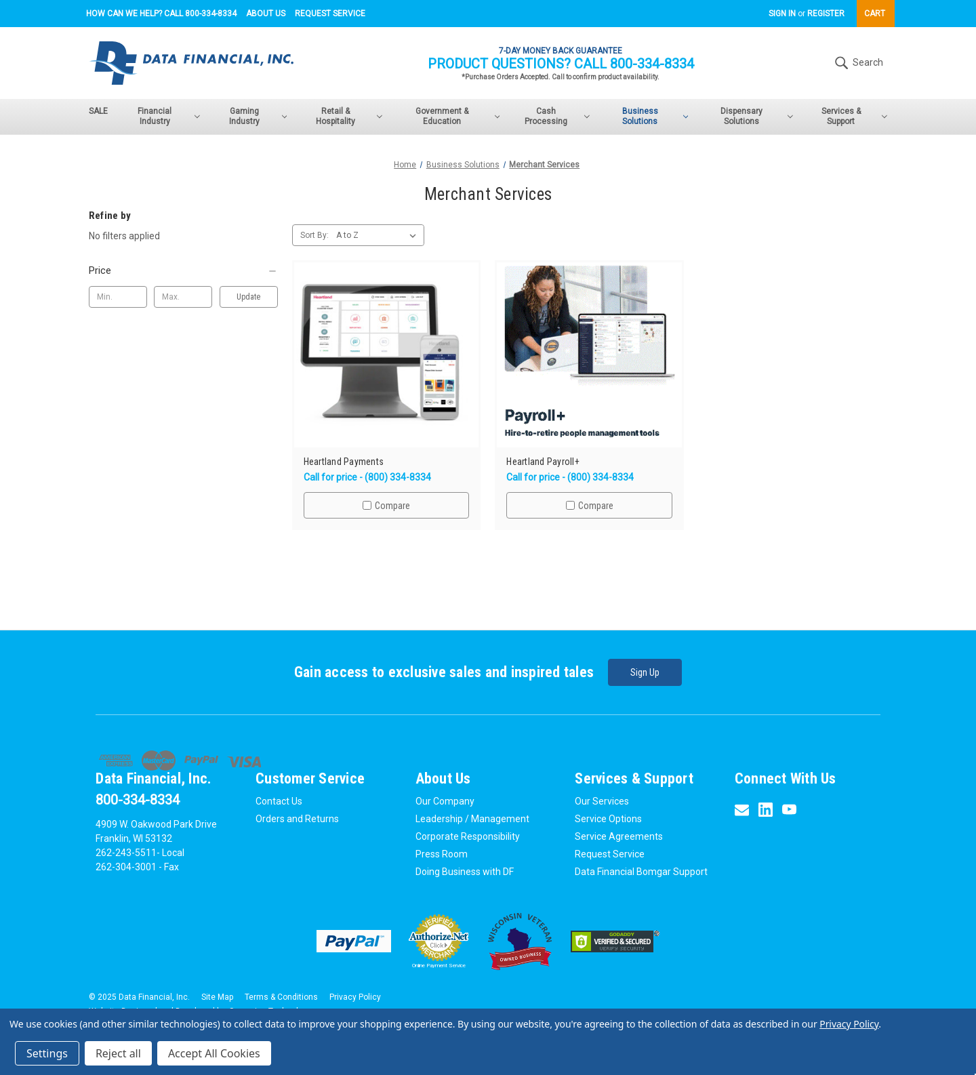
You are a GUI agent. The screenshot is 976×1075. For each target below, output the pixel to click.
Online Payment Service (439, 965)
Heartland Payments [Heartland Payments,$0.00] (344, 462)
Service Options (608, 818)
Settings (47, 1053)
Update (248, 297)
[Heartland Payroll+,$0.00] (589, 354)
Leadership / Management (472, 818)
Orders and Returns (297, 818)
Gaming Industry (258, 116)
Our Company (444, 801)
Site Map (217, 997)
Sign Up (644, 672)
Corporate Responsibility (467, 836)
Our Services (602, 801)
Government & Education (457, 116)
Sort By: (314, 235)
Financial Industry (168, 116)
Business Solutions (655, 116)
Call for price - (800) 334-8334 (367, 477)
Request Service (330, 13)
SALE (98, 111)
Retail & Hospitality (349, 116)
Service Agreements (619, 836)
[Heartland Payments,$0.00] (386, 354)
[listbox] (379, 235)
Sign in (782, 13)
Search (857, 63)
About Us (265, 13)
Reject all (118, 1053)
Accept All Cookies (214, 1053)
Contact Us (279, 801)
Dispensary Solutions (756, 116)
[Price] (183, 270)
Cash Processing (557, 116)
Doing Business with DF (464, 871)
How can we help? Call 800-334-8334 (161, 13)
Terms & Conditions (281, 997)
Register (826, 13)
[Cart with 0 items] (876, 13)
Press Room (441, 854)
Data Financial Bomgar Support (641, 871)
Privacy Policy (355, 997)
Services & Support (854, 116)
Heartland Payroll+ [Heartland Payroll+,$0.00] (543, 462)
